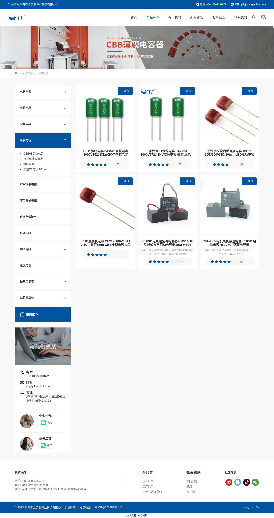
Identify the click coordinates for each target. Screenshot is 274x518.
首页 (134, 17)
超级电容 (25, 265)
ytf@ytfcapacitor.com (39, 386)
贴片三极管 (27, 297)
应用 (189, 486)
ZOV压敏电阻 (28, 184)
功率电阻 (25, 249)
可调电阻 (25, 233)
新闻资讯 (196, 17)
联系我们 (240, 17)
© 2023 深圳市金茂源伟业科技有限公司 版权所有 (45, 507)
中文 (247, 507)
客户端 (190, 491)
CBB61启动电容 (33, 153)
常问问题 (192, 481)
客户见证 (218, 17)
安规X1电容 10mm (34, 169)
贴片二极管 (27, 281)
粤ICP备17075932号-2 (109, 507)
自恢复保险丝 (28, 216)
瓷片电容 (25, 107)
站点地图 (85, 507)
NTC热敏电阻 (28, 200)
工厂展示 (148, 486)
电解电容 (25, 91)
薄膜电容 (43, 73)
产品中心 (152, 17)
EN (257, 507)
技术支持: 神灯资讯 (137, 515)
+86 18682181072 (37, 376)
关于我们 (174, 17)
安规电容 (25, 124)
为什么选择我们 (152, 491)
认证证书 (148, 481)
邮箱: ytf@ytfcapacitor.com (250, 4)
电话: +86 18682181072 (213, 4)
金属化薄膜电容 (33, 158)
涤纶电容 (29, 164)
